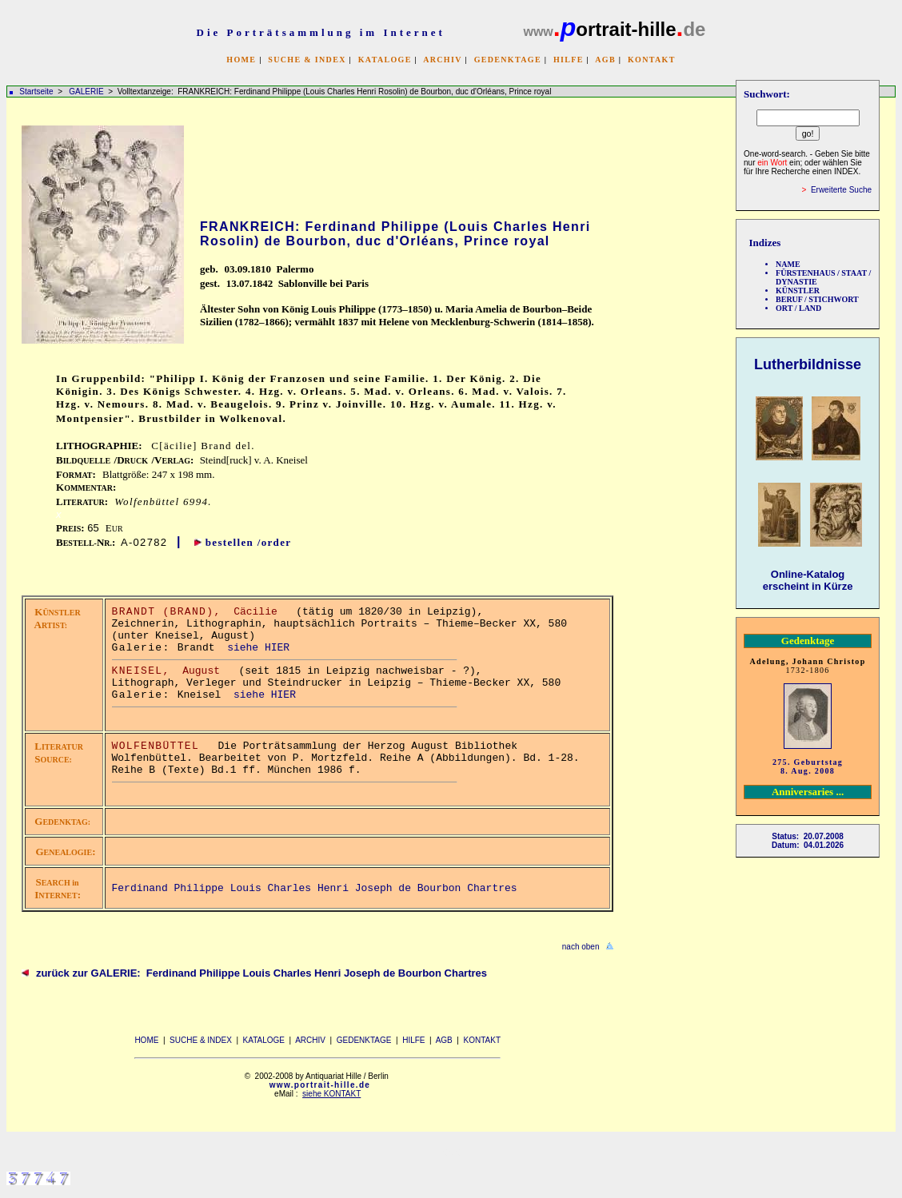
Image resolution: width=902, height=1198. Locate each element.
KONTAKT (652, 59)
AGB (605, 59)
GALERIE (87, 91)
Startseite (36, 91)
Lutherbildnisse (807, 364)
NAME (788, 264)
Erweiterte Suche (841, 189)
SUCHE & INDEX (306, 59)
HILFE (568, 59)
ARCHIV (442, 59)
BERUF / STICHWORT (817, 299)
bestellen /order (249, 542)
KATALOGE (385, 59)
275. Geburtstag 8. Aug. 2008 (807, 766)
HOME (241, 59)
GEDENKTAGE (507, 59)
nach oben (581, 946)
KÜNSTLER (798, 290)
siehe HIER (258, 648)
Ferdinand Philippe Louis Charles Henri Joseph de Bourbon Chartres (314, 888)
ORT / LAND (798, 308)
